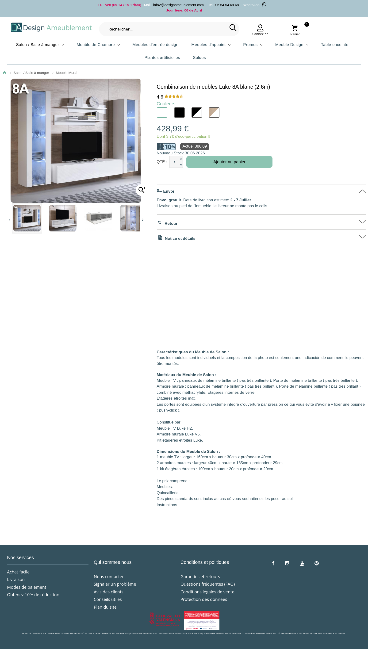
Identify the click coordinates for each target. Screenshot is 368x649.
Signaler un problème (115, 584)
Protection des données (203, 599)
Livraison (16, 579)
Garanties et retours (200, 576)
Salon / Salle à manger (31, 73)
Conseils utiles (108, 599)
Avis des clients (108, 592)
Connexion (260, 34)
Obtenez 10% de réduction (33, 594)
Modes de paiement (26, 587)
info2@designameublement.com (178, 5)
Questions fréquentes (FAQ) (207, 584)
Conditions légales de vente (207, 592)
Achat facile (18, 572)
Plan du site (105, 607)
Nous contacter (109, 576)
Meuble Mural (66, 73)
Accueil (4, 72)
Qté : (162, 162)
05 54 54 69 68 (227, 5)
